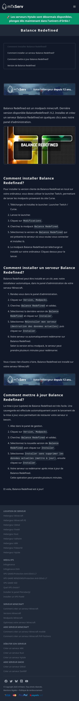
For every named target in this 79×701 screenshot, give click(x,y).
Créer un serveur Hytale (14, 657)
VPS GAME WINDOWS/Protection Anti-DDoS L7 (25, 578)
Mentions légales (10, 690)
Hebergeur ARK (10, 543)
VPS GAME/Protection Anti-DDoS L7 (19, 573)
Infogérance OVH (11, 569)
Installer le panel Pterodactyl (16, 592)
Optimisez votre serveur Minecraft (19, 622)
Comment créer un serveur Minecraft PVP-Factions (27, 636)
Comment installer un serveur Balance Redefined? (30, 53)
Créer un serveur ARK (13, 648)
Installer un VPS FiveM (13, 596)
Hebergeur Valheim (12, 538)
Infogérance (9, 564)
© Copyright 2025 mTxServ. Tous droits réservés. (22, 687)
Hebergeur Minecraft (13, 515)
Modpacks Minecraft (13, 617)
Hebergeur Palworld (12, 547)
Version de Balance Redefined (21, 65)
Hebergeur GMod (11, 525)
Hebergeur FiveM (11, 529)
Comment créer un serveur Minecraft (20, 608)
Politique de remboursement (30, 690)
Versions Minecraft (12, 613)
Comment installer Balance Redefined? (27, 46)
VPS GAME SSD (10, 582)
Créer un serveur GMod (14, 666)
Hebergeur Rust (10, 534)
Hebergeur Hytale (11, 552)
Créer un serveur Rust (13, 653)
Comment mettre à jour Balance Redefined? (28, 59)
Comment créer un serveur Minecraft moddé (24, 631)
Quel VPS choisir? (11, 587)
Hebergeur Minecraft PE (14, 520)
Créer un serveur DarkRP (15, 671)
